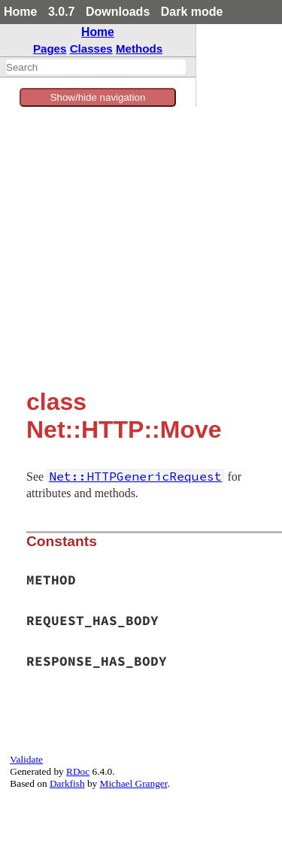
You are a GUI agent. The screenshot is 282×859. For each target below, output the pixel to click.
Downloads (118, 11)
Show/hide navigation (98, 97)
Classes (91, 48)
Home (20, 11)
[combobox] (96, 66)
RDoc (77, 771)
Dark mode (192, 11)
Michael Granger (134, 783)
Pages (50, 48)
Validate (26, 759)
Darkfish (67, 783)
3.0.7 (61, 11)
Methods (139, 48)
